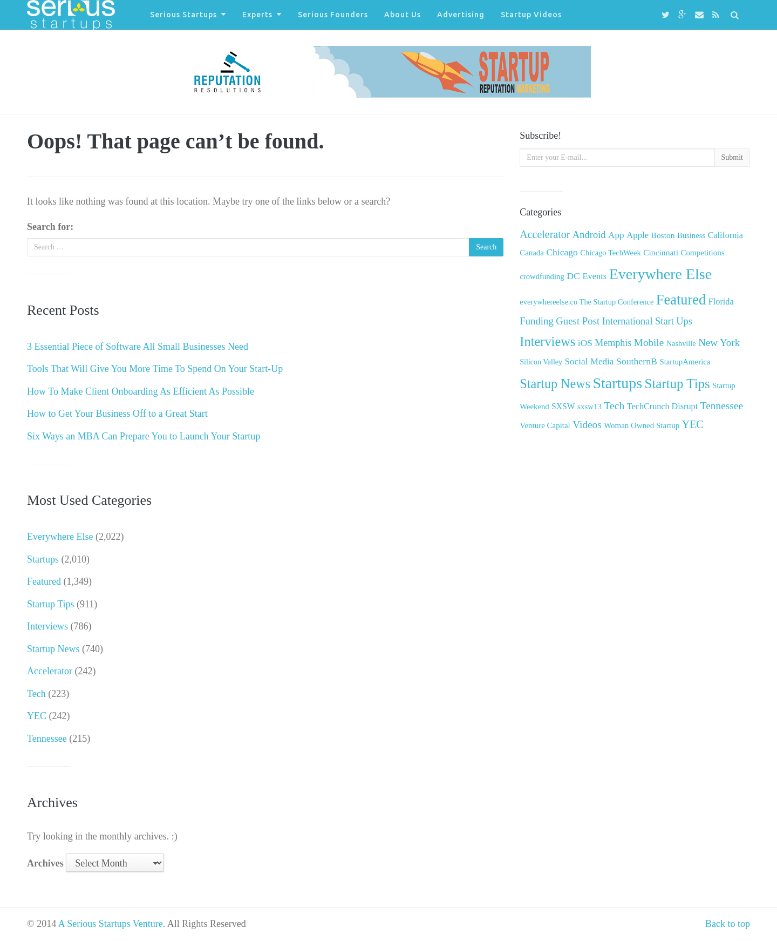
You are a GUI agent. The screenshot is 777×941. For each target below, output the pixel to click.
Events (594, 276)
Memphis (613, 342)
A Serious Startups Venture (110, 923)
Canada (532, 252)
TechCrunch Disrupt (662, 406)
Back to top (727, 923)
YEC (36, 715)
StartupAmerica (684, 361)
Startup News (53, 649)
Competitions (702, 252)
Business (691, 235)
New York (719, 342)
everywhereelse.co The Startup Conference (586, 301)
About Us (402, 14)
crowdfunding (542, 276)
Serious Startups (183, 14)
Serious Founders (333, 14)
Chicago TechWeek (610, 252)
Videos (586, 424)
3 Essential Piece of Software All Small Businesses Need (137, 346)
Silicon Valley (541, 362)
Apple (637, 235)
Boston (663, 235)
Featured (44, 581)
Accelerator (49, 671)
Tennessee (47, 738)
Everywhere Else (60, 536)
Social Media (589, 361)
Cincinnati (660, 252)
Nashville (681, 343)
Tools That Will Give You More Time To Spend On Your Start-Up (155, 368)
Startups (43, 559)
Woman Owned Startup (641, 425)
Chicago (561, 252)
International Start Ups (647, 321)
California (725, 235)
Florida (721, 302)
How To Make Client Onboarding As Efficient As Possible (140, 391)
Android (589, 234)
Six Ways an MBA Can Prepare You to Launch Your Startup (143, 436)
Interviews (47, 626)
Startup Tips (50, 604)
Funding (536, 321)
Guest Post (577, 321)
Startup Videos (531, 14)
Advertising (461, 14)
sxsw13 (589, 406)
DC (573, 275)
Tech (36, 693)
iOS (585, 343)
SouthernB (636, 361)
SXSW (563, 406)
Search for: (50, 226)
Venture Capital (545, 425)
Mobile (649, 342)
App (616, 235)
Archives (45, 863)
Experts (257, 14)
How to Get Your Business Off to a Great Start (117, 413)
